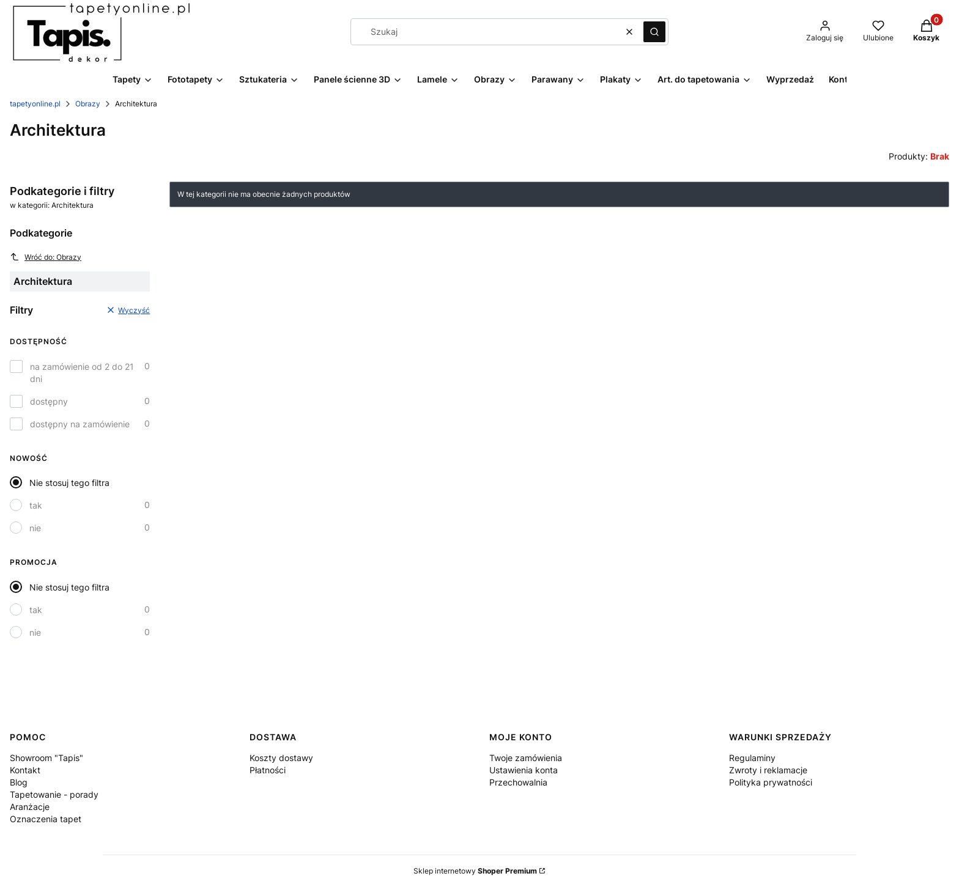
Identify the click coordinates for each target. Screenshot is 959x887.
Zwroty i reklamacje (768, 770)
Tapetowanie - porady (54, 794)
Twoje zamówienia (525, 758)
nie (35, 528)
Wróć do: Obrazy (45, 257)
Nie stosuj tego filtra (69, 482)
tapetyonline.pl (35, 103)
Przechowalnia (518, 782)
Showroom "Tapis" (46, 758)
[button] (654, 31)
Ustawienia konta (523, 770)
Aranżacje (30, 806)
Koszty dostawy (281, 758)
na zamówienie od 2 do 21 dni (82, 372)
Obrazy (87, 103)
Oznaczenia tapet (45, 819)
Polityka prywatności (770, 782)
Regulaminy (752, 758)
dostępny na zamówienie (80, 424)
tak (35, 505)
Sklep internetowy (475, 870)
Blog (19, 782)
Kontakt (25, 770)
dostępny (49, 401)
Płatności (268, 770)
